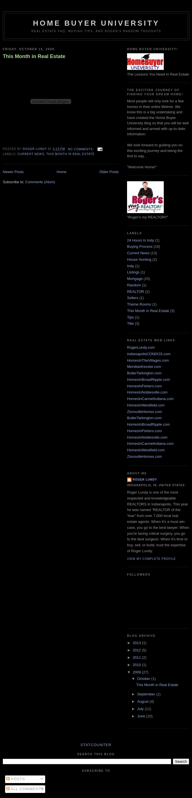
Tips (130, 317)
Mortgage (135, 279)
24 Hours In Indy (140, 240)
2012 (137, 650)
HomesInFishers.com (144, 386)
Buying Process (139, 246)
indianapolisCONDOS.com (149, 354)
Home (62, 172)
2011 (137, 657)
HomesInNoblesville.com (147, 392)
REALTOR (135, 291)
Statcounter (96, 745)
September (146, 694)
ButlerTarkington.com (144, 373)
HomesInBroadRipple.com (148, 379)
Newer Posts (13, 172)
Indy (130, 266)
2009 (137, 672)
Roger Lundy (145, 479)
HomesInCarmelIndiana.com (150, 399)
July (141, 709)
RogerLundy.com (141, 347)
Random (134, 285)
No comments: (81, 149)
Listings (133, 272)
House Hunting (139, 259)
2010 (137, 665)
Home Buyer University (96, 23)
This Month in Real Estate (34, 56)
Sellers (132, 298)
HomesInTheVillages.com (148, 360)
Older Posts (109, 172)
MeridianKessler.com (144, 366)
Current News (31, 154)
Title (130, 323)
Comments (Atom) (40, 182)
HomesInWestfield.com (146, 405)
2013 (137, 643)
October (144, 679)
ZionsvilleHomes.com (144, 412)
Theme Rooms (139, 304)
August (143, 701)
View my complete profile (151, 558)
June (141, 716)
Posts (15, 779)
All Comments (25, 789)
